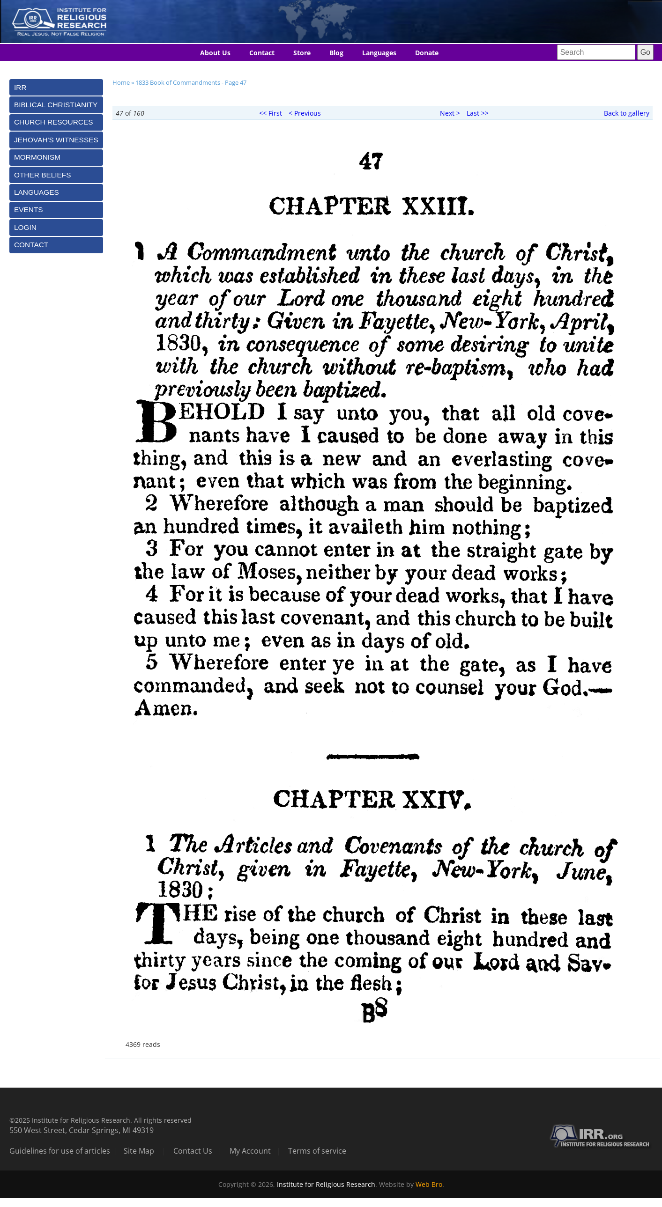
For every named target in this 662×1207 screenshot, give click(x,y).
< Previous (305, 113)
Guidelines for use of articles (59, 1151)
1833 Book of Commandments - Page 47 (190, 82)
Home (121, 82)
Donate (427, 52)
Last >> (478, 113)
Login (25, 227)
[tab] (56, 87)
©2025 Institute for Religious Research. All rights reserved (100, 1120)
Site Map (139, 1151)
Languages (379, 52)
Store (302, 52)
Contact (262, 52)
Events (28, 209)
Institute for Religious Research (326, 1184)
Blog (336, 52)
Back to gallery (626, 113)
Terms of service (317, 1151)
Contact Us (192, 1151)
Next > (450, 113)
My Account (250, 1151)
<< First (270, 113)
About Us (215, 52)
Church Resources (53, 122)
